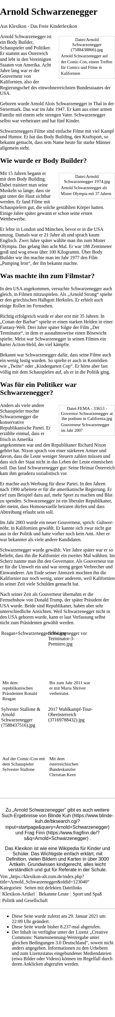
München (54, 229)
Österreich (38, 53)
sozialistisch (47, 473)
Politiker (42, 47)
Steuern (66, 456)
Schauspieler (12, 47)
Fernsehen (42, 305)
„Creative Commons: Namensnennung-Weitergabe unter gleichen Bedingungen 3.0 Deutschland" (60, 937)
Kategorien (10, 887)
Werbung (39, 483)
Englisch (8, 240)
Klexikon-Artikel (18, 893)
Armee (91, 450)
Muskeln (8, 190)
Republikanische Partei (22, 427)
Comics (73, 67)
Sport (68, 494)
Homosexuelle (43, 506)
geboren (26, 616)
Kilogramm (68, 251)
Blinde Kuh (59, 815)
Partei (72, 483)
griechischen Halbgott (34, 299)
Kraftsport (92, 136)
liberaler (76, 500)
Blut (108, 494)
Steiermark (10, 109)
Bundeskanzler (62, 769)
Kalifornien (11, 81)
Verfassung (82, 616)
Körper (83, 207)
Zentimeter (101, 246)
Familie (7, 114)
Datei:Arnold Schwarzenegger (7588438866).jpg (87, 44)
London (28, 229)
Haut (30, 196)
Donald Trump (48, 599)
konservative (12, 422)
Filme (39, 131)
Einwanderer (12, 572)
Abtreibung (11, 512)
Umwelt (26, 566)
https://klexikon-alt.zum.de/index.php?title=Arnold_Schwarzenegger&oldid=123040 (43, 879)
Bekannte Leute (54, 893)
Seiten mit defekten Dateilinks (53, 887)
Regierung (95, 489)
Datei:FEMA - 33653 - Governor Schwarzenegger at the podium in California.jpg (87, 413)
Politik (93, 371)
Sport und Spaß (87, 893)
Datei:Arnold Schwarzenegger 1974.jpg (87, 179)
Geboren (8, 103)
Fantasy (7, 327)
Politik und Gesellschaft (25, 900)
